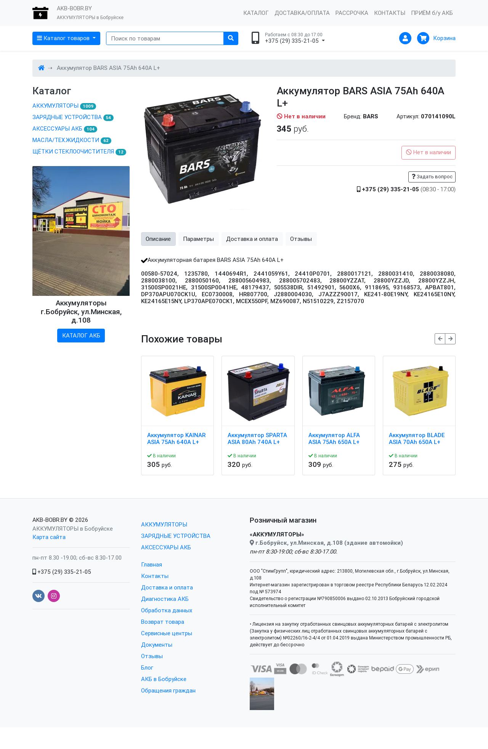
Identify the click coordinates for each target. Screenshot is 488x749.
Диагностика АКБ (165, 598)
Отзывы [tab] (301, 238)
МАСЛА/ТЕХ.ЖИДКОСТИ (71, 140)
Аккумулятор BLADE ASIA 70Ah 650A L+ (417, 439)
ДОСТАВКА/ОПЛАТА (302, 12)
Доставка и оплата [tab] (252, 238)
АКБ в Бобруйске (163, 679)
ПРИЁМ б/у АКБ (432, 12)
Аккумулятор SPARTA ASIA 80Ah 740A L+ (257, 439)
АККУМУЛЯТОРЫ (64, 106)
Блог (147, 667)
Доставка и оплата (167, 587)
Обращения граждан (168, 690)
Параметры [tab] (198, 238)
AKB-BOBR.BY (49, 519)
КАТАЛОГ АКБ (81, 335)
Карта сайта (49, 537)
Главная (151, 564)
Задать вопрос (432, 176)
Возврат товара (162, 621)
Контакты (155, 576)
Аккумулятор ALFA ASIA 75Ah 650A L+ (334, 439)
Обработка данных (166, 610)
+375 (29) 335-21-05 (61, 571)
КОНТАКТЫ (389, 12)
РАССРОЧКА (352, 12)
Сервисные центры (166, 633)
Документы (156, 644)
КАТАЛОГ (256, 12)
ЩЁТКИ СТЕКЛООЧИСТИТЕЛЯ (79, 151)
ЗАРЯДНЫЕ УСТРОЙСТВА (73, 117)
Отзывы (152, 656)
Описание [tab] (158, 238)
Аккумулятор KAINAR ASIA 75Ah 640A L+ (176, 439)
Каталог (51, 91)
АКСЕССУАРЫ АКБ (64, 128)
